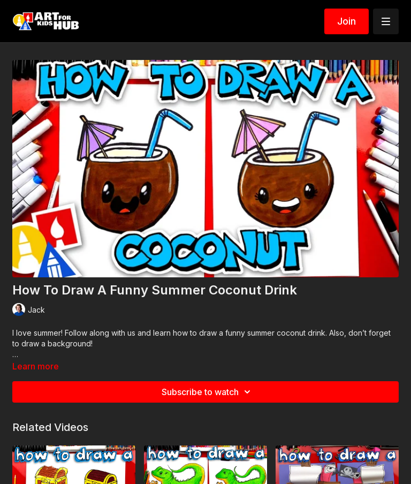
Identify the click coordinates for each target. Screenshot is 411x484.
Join (346, 21)
